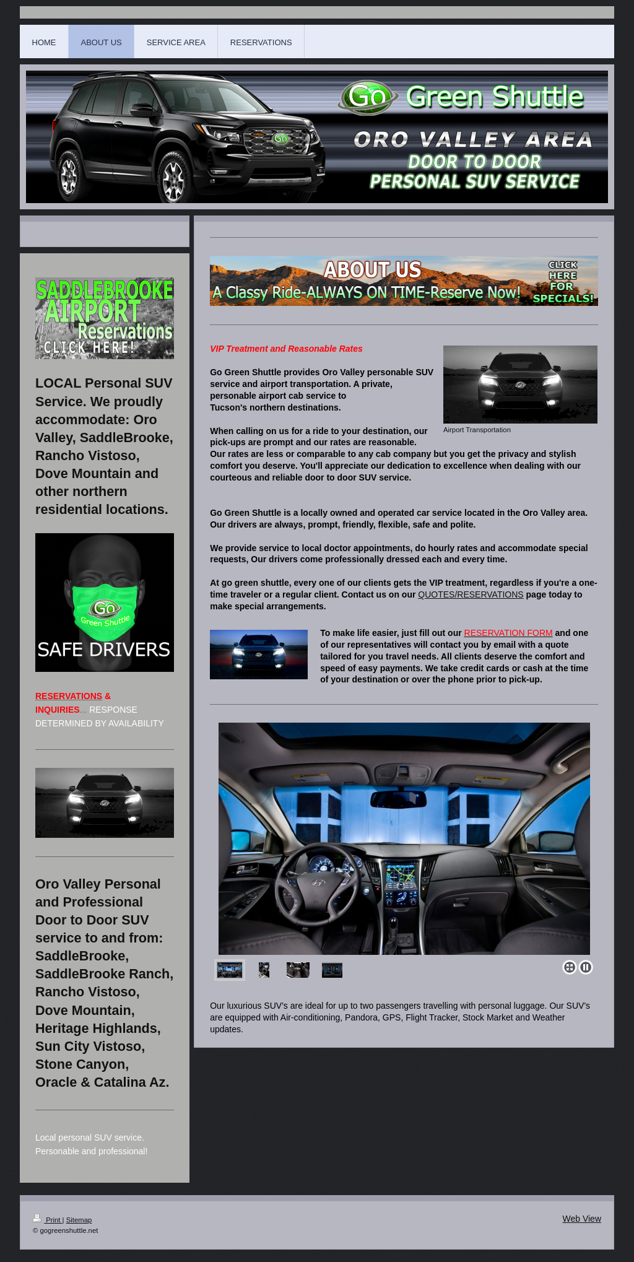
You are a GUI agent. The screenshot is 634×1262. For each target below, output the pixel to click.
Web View (581, 1219)
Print (48, 1220)
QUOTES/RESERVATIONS (470, 594)
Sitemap (79, 1220)
